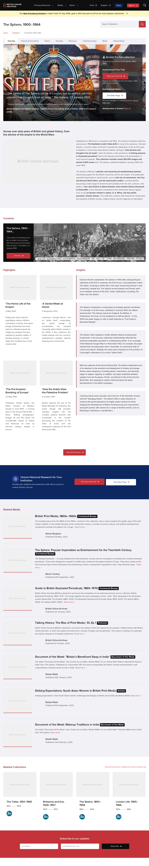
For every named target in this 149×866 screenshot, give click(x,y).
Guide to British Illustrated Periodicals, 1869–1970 (77, 588)
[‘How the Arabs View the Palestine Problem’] (56, 402)
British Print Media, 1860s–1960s (66, 516)
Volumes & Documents (30, 41)
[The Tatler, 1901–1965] (19, 796)
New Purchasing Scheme (34, 13)
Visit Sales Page (115, 95)
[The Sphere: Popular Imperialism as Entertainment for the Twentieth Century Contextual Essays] (17, 560)
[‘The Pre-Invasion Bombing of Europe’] (19, 402)
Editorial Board (118, 41)
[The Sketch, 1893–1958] (92, 797)
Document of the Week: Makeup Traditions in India (80, 724)
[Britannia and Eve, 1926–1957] (56, 797)
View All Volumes (75, 452)
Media (105, 41)
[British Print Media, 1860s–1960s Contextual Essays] (17, 526)
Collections (16, 33)
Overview (11, 41)
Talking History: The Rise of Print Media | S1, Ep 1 (71, 623)
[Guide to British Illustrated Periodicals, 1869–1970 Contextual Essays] (17, 598)
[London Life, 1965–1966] (129, 797)
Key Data (59, 41)
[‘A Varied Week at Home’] (56, 311)
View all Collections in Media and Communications (125, 767)
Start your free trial (116, 76)
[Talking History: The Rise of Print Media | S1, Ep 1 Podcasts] (17, 633)
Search (47, 41)
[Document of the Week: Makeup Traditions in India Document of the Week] (17, 735)
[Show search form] (142, 5)
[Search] (142, 24)
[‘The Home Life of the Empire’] (19, 316)
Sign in (127, 108)
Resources (73, 41)
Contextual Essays (90, 41)
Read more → (81, 527)
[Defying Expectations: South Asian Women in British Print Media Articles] (17, 701)
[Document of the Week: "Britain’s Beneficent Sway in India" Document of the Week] (17, 667)
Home (5, 33)
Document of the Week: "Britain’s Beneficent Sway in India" (85, 656)
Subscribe (116, 846)
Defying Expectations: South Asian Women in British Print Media (80, 690)
